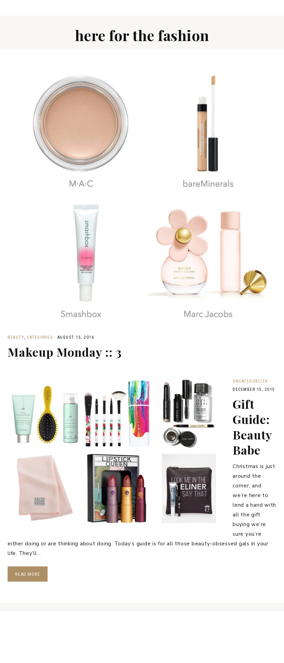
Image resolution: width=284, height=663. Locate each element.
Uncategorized (250, 381)
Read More (27, 574)
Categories (40, 337)
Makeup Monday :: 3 (65, 352)
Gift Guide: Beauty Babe (252, 427)
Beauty (16, 337)
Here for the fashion (142, 35)
